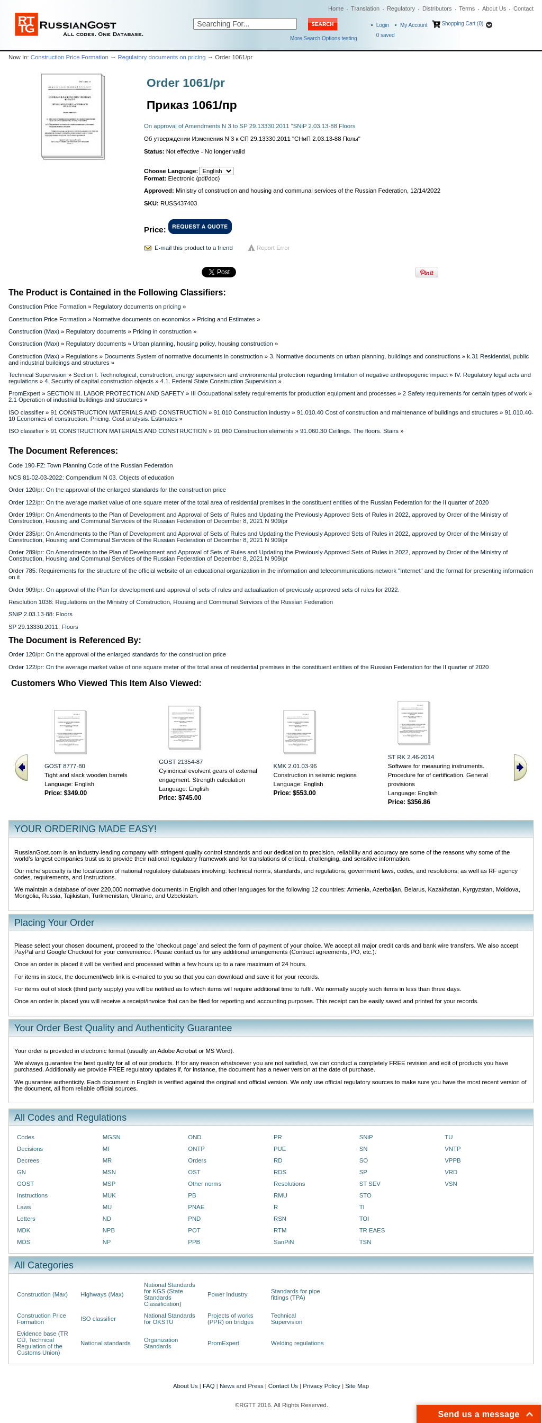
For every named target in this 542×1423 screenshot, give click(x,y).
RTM (280, 1230)
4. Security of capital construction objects (98, 381)
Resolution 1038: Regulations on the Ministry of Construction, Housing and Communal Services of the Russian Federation (170, 602)
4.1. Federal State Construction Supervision (218, 381)
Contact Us (283, 1386)
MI (106, 1149)
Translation (365, 8)
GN (21, 1172)
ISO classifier (26, 412)
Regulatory (401, 8)
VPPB (452, 1160)
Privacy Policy (321, 1386)
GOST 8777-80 (64, 766)
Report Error (273, 248)
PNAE (196, 1207)
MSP (109, 1184)
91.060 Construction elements (253, 431)
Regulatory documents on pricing (161, 57)
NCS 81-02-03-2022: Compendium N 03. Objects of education (91, 477)
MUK (109, 1195)
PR (278, 1137)
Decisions (30, 1149)
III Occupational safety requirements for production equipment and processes (293, 393)
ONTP (196, 1149)
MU (107, 1207)
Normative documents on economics (142, 319)
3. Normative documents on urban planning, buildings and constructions (364, 356)
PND (194, 1218)
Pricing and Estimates (226, 319)
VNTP (452, 1149)
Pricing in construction (162, 331)
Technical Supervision (37, 375)
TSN (365, 1242)
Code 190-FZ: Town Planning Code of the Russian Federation (90, 465)
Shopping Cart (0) (462, 23)
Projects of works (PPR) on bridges (230, 1318)
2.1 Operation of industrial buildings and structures (75, 400)
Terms (467, 8)
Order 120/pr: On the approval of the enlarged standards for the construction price (117, 490)
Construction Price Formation (70, 57)
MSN (109, 1172)
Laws (24, 1207)
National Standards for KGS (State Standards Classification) (169, 1294)
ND (107, 1218)
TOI (364, 1218)
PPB (194, 1242)
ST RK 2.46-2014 (411, 757)
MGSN (112, 1137)
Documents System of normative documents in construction (183, 356)
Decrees (28, 1160)
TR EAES (372, 1230)
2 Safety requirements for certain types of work (465, 393)
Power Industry (227, 1294)
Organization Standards (161, 1343)
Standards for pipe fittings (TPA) (295, 1294)
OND (194, 1137)
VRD (451, 1172)
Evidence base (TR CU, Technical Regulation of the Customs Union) (42, 1343)
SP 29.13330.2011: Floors (43, 627)
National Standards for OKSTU (169, 1318)
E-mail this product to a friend (194, 248)
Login (382, 25)
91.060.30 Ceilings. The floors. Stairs (349, 431)
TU (449, 1137)
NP (107, 1242)
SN (363, 1149)
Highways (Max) (101, 1294)
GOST (25, 1184)
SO (363, 1160)
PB (192, 1195)
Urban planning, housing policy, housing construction (203, 343)
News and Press (242, 1386)
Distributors (437, 8)
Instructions (32, 1195)
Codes (25, 1137)
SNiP (366, 1137)
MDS (23, 1242)
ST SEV (370, 1184)
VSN (451, 1184)
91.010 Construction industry (251, 412)
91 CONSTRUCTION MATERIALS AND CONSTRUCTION (129, 412)
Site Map (357, 1386)
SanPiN (284, 1242)
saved (385, 35)
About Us (494, 8)
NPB (109, 1230)
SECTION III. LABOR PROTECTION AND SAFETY (115, 393)
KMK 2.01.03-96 (295, 766)
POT (194, 1230)
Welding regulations (297, 1343)
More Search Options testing (323, 38)
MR (107, 1160)
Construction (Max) (33, 331)
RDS (280, 1172)
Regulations (82, 356)
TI (362, 1207)
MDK (23, 1230)
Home (336, 8)
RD (278, 1160)
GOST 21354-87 (181, 762)
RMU (280, 1195)
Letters (26, 1218)
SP (363, 1172)
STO (365, 1195)
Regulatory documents (96, 331)
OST (194, 1172)
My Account (414, 25)
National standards (105, 1343)
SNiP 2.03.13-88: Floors (40, 614)
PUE (280, 1149)
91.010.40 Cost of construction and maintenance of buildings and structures (397, 412)
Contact (523, 8)
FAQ (209, 1386)
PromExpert (24, 393)
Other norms (204, 1184)
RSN (280, 1218)
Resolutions (289, 1184)
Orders (197, 1160)
